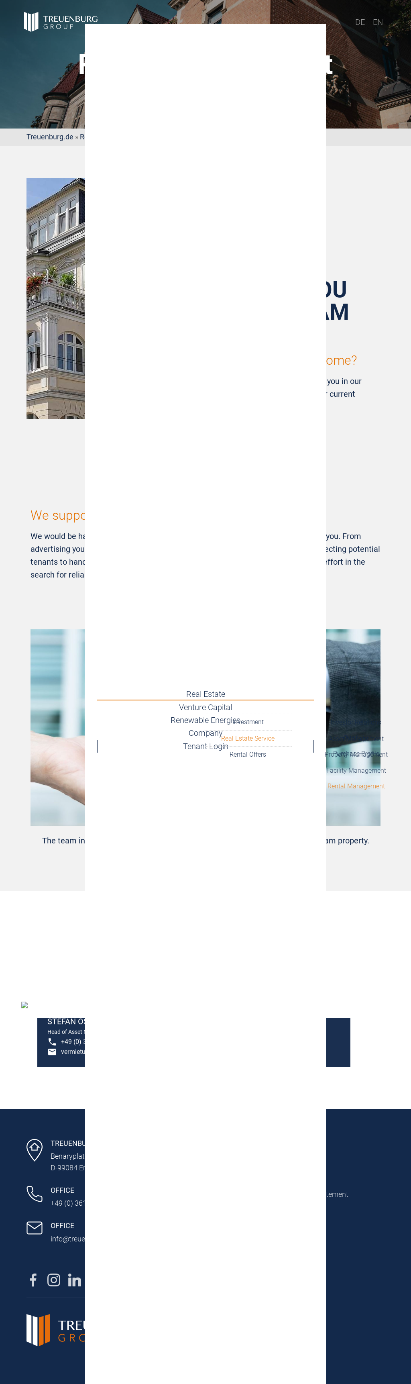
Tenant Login (205, 754)
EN (378, 22)
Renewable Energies (205, 720)
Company (206, 737)
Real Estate (205, 686)
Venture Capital (205, 703)
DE (360, 22)
